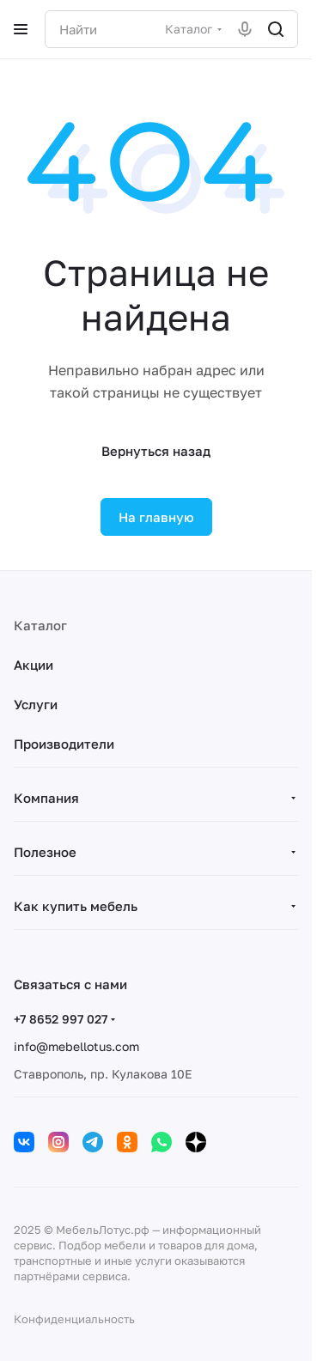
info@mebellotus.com (76, 1046)
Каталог (40, 625)
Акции (33, 664)
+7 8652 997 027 (60, 1019)
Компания (46, 797)
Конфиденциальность (74, 1319)
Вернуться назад (155, 451)
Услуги (36, 704)
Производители (64, 743)
